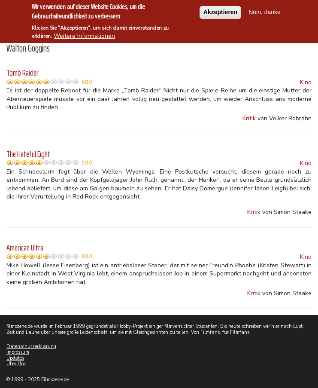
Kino (306, 82)
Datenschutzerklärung (31, 346)
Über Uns (16, 364)
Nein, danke (264, 11)
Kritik (249, 118)
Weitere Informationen (84, 35)
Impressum (17, 352)
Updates (15, 358)
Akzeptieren (220, 11)
